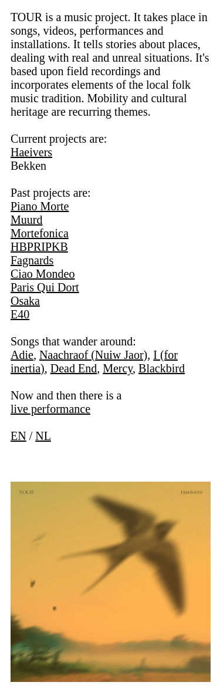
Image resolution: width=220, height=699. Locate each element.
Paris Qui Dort (45, 287)
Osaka (25, 300)
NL (43, 435)
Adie (22, 354)
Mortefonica (40, 233)
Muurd (26, 219)
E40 (20, 314)
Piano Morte (40, 206)
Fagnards (32, 260)
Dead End (73, 368)
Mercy (118, 368)
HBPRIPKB (39, 246)
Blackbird (161, 368)
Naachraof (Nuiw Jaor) (93, 354)
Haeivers (31, 152)
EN (18, 435)
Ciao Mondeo (43, 273)
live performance (50, 408)
